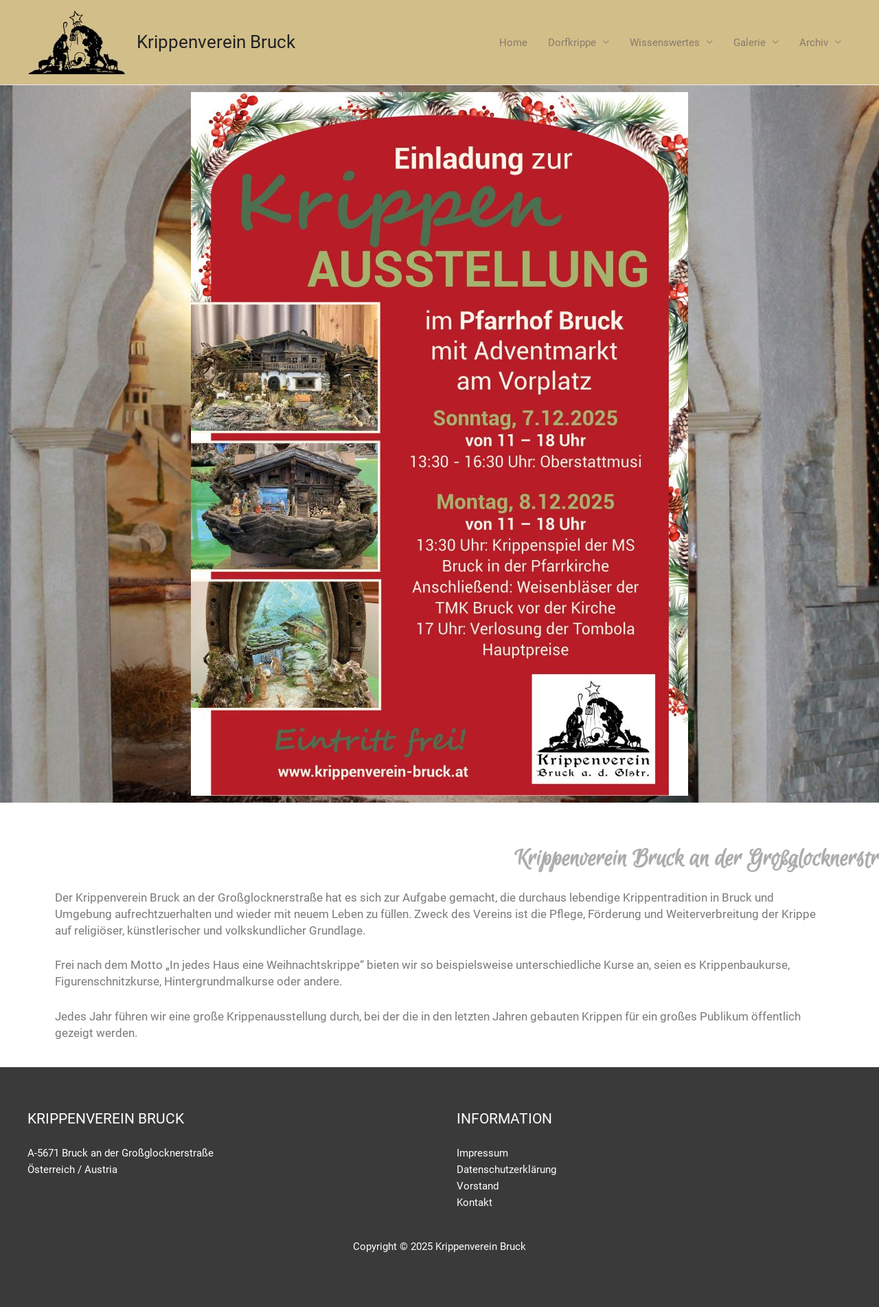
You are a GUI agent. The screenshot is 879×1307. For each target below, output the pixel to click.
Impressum (482, 1153)
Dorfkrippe (572, 42)
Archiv (813, 42)
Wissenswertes (665, 42)
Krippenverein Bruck (216, 42)
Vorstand (478, 1186)
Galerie (749, 42)
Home (513, 42)
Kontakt (474, 1202)
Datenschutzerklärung (506, 1169)
